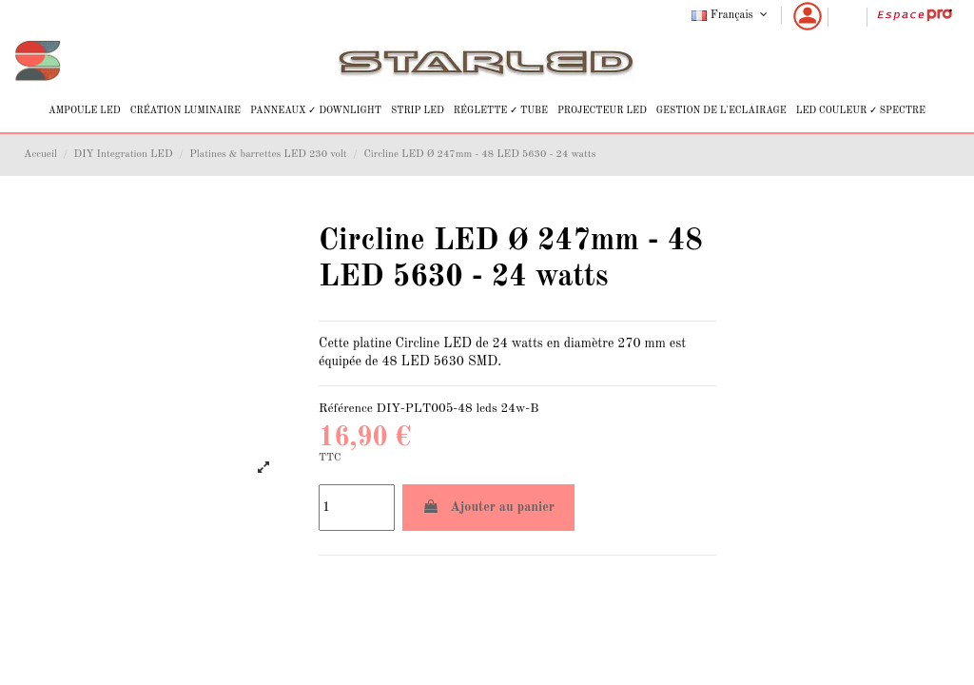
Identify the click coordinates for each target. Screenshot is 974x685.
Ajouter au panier (488, 506)
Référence (346, 408)
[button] (85, 110)
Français (731, 15)
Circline (418, 343)
